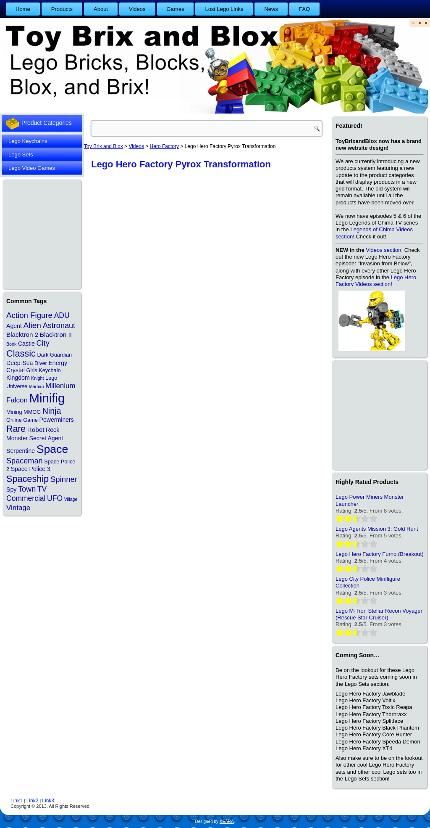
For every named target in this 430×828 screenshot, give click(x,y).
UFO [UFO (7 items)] (55, 498)
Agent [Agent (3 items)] (14, 326)
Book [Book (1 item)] (11, 344)
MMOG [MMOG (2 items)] (32, 412)
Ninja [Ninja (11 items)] (51, 410)
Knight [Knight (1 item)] (37, 378)
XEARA (227, 821)
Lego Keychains (27, 141)
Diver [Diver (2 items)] (40, 363)
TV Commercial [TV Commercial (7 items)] (26, 494)
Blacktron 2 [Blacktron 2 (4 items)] (22, 334)
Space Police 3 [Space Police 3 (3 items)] (30, 469)
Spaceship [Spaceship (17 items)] (27, 479)
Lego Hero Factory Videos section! (376, 280)
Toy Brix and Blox (103, 146)
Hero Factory (164, 146)
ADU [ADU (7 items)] (62, 315)
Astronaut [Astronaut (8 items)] (59, 325)
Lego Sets (20, 154)
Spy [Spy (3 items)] (11, 489)
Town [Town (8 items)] (27, 489)
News (271, 9)
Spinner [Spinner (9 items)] (63, 479)
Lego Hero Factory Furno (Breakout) (380, 554)
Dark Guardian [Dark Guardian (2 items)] (54, 355)
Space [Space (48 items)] (52, 449)
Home (23, 9)
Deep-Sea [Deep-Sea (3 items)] (19, 363)
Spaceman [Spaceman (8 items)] (24, 461)
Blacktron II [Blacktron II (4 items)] (56, 334)
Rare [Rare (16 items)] (16, 429)
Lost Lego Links (224, 9)
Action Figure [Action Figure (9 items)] (29, 315)
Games (175, 9)
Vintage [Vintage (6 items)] (18, 508)
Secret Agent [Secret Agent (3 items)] (46, 438)
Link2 (32, 801)
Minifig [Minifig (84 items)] (47, 398)
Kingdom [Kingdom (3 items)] (18, 377)
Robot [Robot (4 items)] (36, 429)
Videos (137, 9)
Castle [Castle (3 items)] (26, 343)
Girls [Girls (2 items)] (31, 370)
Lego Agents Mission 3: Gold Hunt (377, 529)
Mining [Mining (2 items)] (14, 412)
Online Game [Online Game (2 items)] (22, 420)
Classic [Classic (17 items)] (21, 353)
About (101, 9)
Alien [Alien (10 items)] (32, 325)
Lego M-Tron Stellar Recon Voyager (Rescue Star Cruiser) (379, 614)
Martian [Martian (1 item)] (36, 386)
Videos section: (384, 250)
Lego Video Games (31, 168)
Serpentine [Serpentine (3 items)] (20, 450)
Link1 (16, 801)
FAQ (304, 9)
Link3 (48, 801)
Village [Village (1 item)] (71, 499)
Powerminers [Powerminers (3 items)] (56, 419)
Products (62, 9)
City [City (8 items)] (43, 343)
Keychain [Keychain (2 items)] (49, 370)
